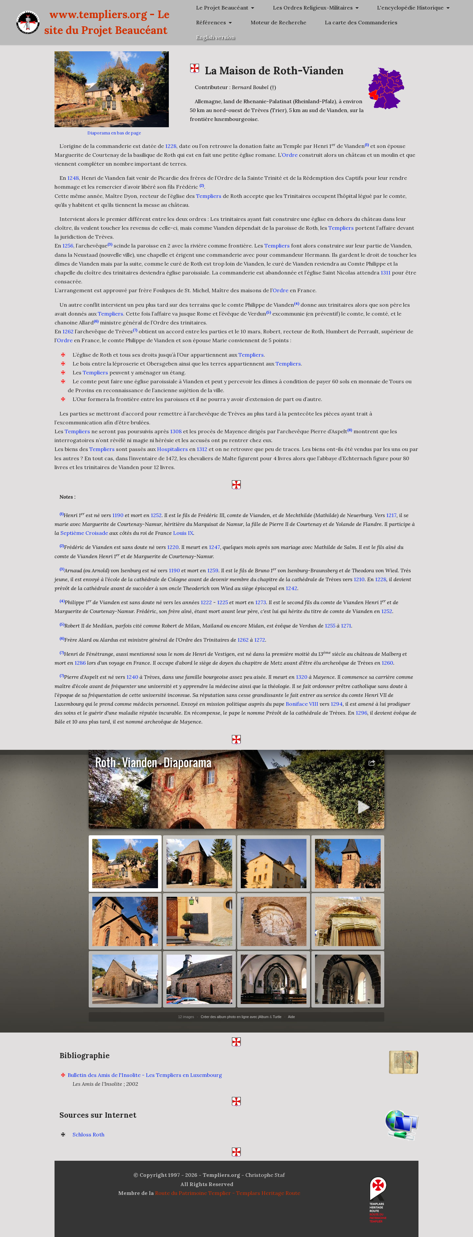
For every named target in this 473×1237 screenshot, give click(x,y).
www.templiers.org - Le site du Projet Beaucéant (190, 44)
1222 (206, 607)
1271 (346, 630)
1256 (67, 245)
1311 (386, 272)
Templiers (208, 196)
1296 (361, 717)
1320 (301, 681)
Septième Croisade (84, 538)
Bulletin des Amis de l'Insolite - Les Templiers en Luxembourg (145, 1079)
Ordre (290, 155)
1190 (118, 520)
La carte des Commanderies (361, 67)
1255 (330, 630)
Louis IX (183, 538)
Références (340, 52)
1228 (170, 146)
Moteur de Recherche (407, 52)
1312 (202, 454)
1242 (291, 593)
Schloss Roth (88, 1139)
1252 (156, 520)
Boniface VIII (302, 708)
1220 (173, 552)
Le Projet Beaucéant (351, 7)
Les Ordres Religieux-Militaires (365, 22)
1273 (260, 607)
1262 (68, 336)
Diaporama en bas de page (114, 133)
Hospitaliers (172, 454)
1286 (80, 667)
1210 (359, 584)
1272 (259, 644)
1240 (132, 681)
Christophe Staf (265, 1180)
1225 (222, 607)
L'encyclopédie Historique (358, 37)
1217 (391, 520)
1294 (337, 708)
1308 (176, 436)
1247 (214, 552)
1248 (73, 178)
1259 (212, 575)
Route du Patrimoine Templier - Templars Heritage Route (227, 1198)
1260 (387, 667)
